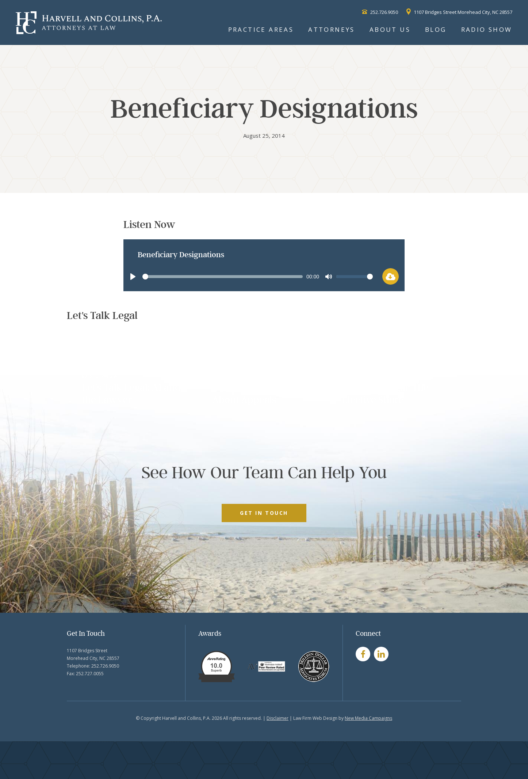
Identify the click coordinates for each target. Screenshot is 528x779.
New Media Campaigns (368, 718)
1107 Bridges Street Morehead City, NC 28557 (459, 12)
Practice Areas (261, 29)
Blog (436, 29)
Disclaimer (277, 718)
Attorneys (331, 29)
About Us (390, 29)
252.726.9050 (380, 12)
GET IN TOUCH (264, 512)
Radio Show (486, 29)
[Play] (133, 276)
